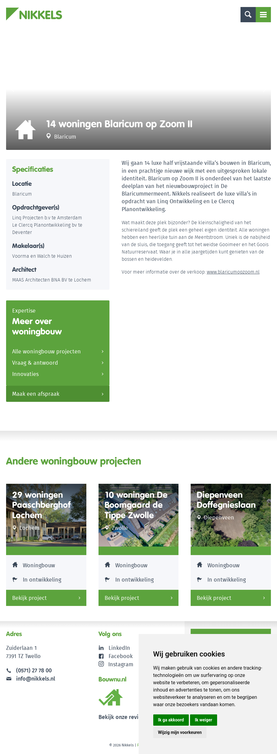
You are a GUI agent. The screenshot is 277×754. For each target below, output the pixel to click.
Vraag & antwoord (35, 362)
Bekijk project (29, 598)
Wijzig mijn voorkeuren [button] (180, 732)
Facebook (121, 656)
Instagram (116, 664)
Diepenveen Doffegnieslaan (226, 500)
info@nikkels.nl (30, 678)
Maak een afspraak (35, 394)
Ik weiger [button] (203, 719)
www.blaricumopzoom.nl (233, 271)
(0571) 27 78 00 (34, 670)
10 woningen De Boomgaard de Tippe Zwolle (136, 505)
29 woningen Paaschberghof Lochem (41, 505)
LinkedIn (119, 648)
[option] (138, 89)
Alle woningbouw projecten (46, 351)
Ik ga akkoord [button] (171, 719)
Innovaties (25, 374)
